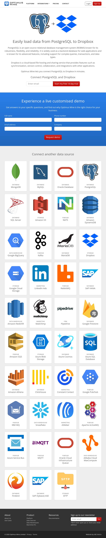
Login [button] (88, 3)
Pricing (56, 4)
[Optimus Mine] (14, 3)
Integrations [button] (42, 4)
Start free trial (66, 83)
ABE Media (97, 534)
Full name (8, 116)
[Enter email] (39, 83)
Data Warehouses (33, 523)
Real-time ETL (31, 525)
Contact (65, 4)
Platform (30, 4)
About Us (8, 518)
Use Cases (8, 520)
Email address (10, 125)
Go (99, 519)
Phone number (60, 116)
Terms (35, 534)
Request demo (53, 137)
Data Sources (31, 520)
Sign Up (97, 3)
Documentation (54, 518)
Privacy (29, 534)
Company (58, 125)
